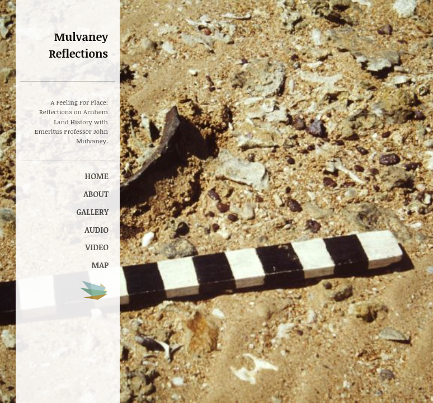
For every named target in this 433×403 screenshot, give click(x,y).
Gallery (93, 212)
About (96, 194)
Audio (96, 229)
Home (97, 176)
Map (100, 265)
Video (97, 247)
